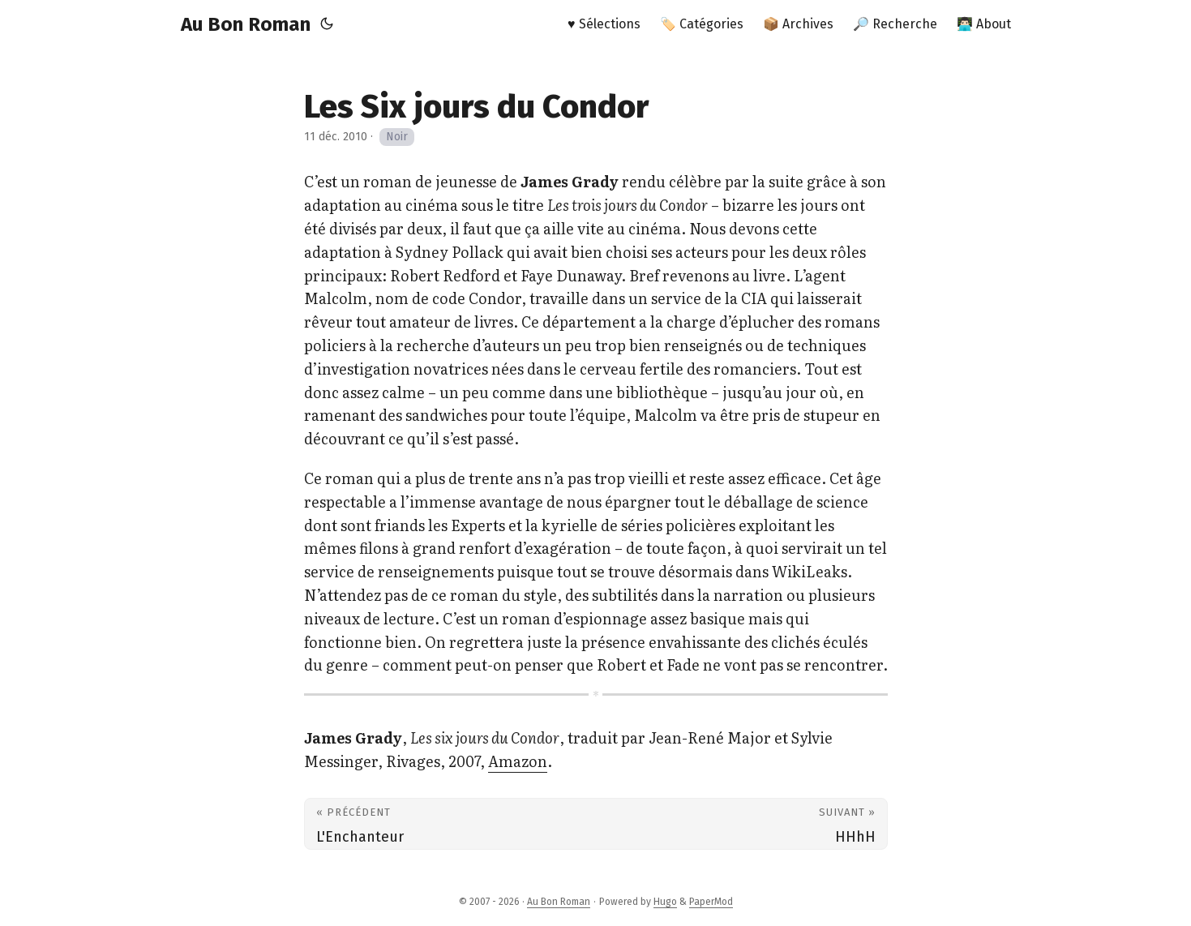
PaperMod (711, 901)
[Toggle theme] (326, 24)
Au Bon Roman (246, 24)
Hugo (665, 901)
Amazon (517, 761)
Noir (397, 137)
